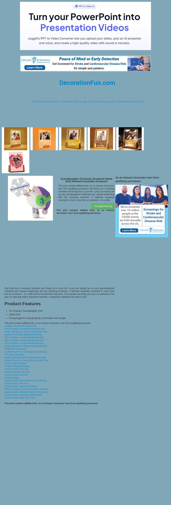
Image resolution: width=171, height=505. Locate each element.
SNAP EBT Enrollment (15, 349)
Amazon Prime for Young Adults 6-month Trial (26, 360)
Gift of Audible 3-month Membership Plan (24, 337)
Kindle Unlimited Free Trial (17, 372)
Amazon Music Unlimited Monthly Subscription (26, 392)
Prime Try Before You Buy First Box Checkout (26, 389)
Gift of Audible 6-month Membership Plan (24, 340)
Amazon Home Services (16, 375)
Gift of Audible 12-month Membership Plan (24, 329)
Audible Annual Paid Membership (20, 326)
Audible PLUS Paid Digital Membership (23, 334)
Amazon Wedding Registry (17, 366)
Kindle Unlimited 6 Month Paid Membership (25, 357)
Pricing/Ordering (103, 206)
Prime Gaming (11, 377)
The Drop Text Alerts (14, 354)
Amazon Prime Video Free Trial (19, 398)
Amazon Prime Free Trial (16, 369)
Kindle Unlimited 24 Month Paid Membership (25, 332)
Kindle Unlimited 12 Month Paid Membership (25, 346)
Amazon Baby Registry (15, 363)
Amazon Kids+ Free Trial (16, 383)
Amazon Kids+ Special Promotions (21, 386)
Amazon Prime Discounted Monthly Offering (25, 380)
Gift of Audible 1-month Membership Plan (24, 343)
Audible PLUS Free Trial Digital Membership (25, 352)
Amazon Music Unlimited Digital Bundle (23, 395)
